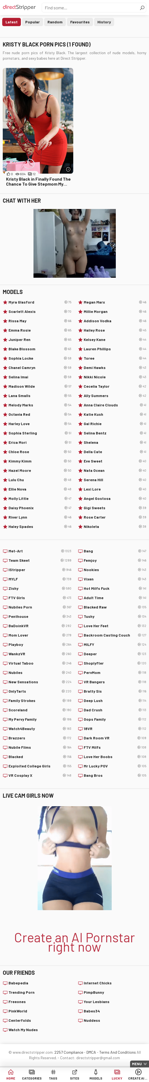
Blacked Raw (115, 607)
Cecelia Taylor (115, 386)
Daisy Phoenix (40, 508)
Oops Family (115, 719)
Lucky (117, 1078)
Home (10, 1078)
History (104, 22)
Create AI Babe (138, 1078)
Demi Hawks (115, 367)
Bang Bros (115, 775)
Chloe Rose (40, 451)
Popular (32, 22)
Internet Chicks (98, 983)
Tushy (115, 616)
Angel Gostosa (115, 498)
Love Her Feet (115, 626)
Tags (53, 1078)
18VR (115, 728)
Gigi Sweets (115, 508)
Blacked (40, 756)
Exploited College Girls (40, 766)
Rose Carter (115, 517)
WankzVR (40, 654)
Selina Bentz (115, 433)
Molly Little (40, 498)
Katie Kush (115, 414)
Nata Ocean (115, 470)
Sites (74, 1078)
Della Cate (115, 451)
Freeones (17, 1001)
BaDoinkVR (40, 626)
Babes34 (92, 1011)
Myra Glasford (40, 302)
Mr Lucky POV (115, 766)
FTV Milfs (115, 747)
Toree (115, 358)
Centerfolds (20, 1020)
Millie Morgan (115, 311)
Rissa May (40, 321)
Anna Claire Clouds (115, 405)
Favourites (80, 22)
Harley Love (40, 423)
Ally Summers (115, 395)
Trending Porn (22, 992)
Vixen (115, 579)
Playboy (40, 644)
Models (95, 1078)
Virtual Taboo (40, 663)
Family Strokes (40, 700)
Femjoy (115, 560)
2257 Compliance (68, 1052)
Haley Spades (40, 526)
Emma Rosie (40, 330)
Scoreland (40, 710)
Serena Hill (115, 480)
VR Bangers (115, 682)
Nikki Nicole (115, 377)
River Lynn (40, 517)
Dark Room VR (115, 738)
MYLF (40, 579)
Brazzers (40, 738)
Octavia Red (40, 414)
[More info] (68, 169)
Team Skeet (40, 560)
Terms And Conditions (117, 1052)
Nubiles (40, 672)
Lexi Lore (115, 489)
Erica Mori (40, 442)
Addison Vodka (115, 321)
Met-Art (40, 551)
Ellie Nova (40, 489)
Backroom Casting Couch (115, 635)
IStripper (40, 569)
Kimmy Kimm (40, 461)
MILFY (115, 644)
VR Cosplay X (40, 775)
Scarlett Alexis (40, 311)
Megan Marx (115, 302)
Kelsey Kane (115, 339)
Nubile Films (40, 747)
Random (55, 22)
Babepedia (18, 983)
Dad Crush (115, 710)
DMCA (91, 1052)
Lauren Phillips (115, 349)
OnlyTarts (40, 691)
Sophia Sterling (40, 433)
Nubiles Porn (40, 607)
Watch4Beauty (40, 728)
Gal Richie (115, 423)
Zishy (40, 588)
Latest (11, 22)
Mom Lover (40, 635)
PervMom (115, 672)
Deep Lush (115, 700)
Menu (137, 1064)
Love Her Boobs (115, 756)
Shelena (115, 442)
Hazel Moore (40, 470)
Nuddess (92, 1020)
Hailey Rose (115, 330)
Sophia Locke (40, 358)
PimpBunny (94, 992)
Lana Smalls (40, 395)
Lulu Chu (40, 480)
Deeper (115, 654)
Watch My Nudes (23, 1029)
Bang (115, 551)
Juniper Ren (40, 339)
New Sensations (40, 682)
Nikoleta (115, 526)
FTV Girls (40, 597)
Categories (32, 1078)
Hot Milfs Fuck (115, 588)
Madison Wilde (40, 386)
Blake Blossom (40, 349)
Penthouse (40, 616)
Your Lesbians (96, 1001)
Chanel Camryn (40, 367)
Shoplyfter (115, 663)
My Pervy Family (40, 719)
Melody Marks (40, 405)
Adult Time (115, 597)
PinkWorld (18, 1011)
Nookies (115, 569)
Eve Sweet (115, 461)
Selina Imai (40, 377)
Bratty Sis (115, 691)
